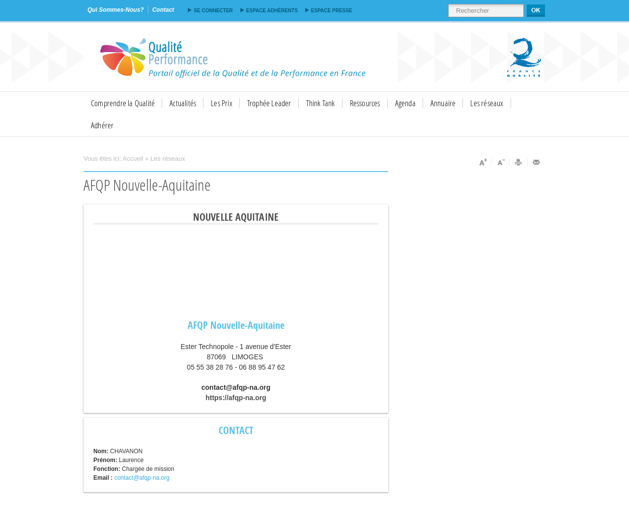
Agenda (405, 103)
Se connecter (213, 10)
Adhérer (102, 125)
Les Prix (221, 103)
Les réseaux (486, 103)
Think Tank (320, 103)
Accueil (133, 158)
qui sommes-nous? (115, 9)
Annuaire (443, 103)
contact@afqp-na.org (142, 477)
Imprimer (519, 162)
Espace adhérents (272, 10)
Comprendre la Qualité (123, 103)
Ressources (365, 103)
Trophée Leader (269, 103)
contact (163, 9)
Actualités (183, 103)
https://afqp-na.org (235, 398)
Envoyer (536, 162)
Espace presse (331, 10)
